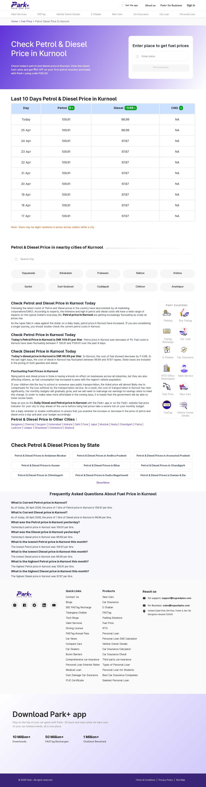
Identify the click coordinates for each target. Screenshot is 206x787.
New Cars (185, 394)
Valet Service (185, 375)
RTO (105, 628)
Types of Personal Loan (116, 664)
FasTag (168, 412)
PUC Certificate (75, 680)
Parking (168, 320)
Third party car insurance (116, 659)
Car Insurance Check (114, 654)
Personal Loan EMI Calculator (119, 638)
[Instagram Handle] (14, 605)
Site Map (180, 780)
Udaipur (28, 427)
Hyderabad (54, 424)
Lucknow (16, 427)
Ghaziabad (41, 427)
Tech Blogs (72, 617)
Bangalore (17, 424)
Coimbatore (56, 427)
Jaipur (93, 424)
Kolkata (68, 424)
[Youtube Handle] (54, 605)
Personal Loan (110, 633)
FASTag (106, 612)
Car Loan (185, 338)
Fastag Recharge (167, 340)
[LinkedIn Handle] (44, 605)
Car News (71, 638)
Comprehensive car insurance (82, 659)
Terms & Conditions (145, 780)
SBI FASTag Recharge (78, 607)
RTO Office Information (168, 377)
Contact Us (72, 596)
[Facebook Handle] (24, 605)
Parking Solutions (112, 617)
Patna (138, 424)
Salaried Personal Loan (115, 680)
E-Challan (167, 357)
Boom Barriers (74, 654)
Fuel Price (26, 21)
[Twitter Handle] (34, 605)
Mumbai (104, 424)
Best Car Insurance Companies (120, 675)
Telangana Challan (76, 612)
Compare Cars (74, 643)
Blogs (69, 602)
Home (14, 21)
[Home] (20, 5)
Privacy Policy (166, 780)
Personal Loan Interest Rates (83, 664)
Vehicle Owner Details (185, 414)
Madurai (69, 427)
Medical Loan (73, 669)
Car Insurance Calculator (116, 649)
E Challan (107, 607)
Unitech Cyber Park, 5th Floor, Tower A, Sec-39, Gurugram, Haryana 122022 (169, 612)
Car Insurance (185, 357)
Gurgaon (41, 424)
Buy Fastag (185, 320)
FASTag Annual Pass (77, 633)
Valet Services (74, 623)
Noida (114, 424)
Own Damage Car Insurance (82, 675)
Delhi (77, 424)
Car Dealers (72, 649)
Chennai (29, 424)
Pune (85, 424)
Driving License (74, 628)
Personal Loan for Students (118, 669)
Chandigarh (126, 424)
